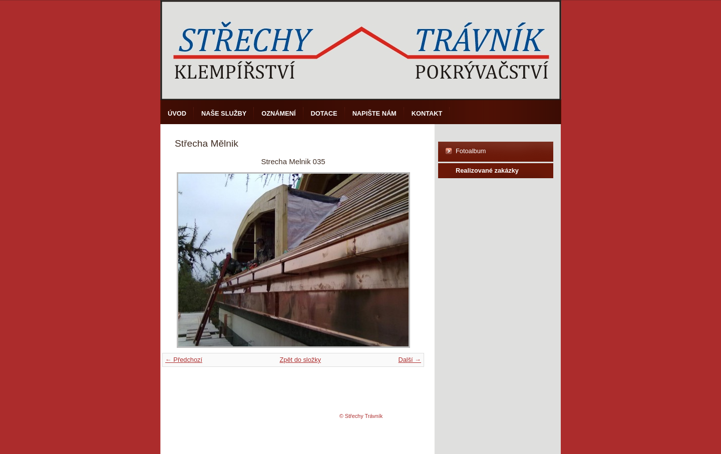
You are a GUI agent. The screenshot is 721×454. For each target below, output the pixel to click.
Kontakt (427, 113)
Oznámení (278, 113)
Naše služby (223, 113)
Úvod (177, 113)
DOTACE (324, 113)
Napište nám (374, 113)
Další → (409, 359)
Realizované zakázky (487, 170)
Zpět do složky (300, 359)
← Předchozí (183, 359)
